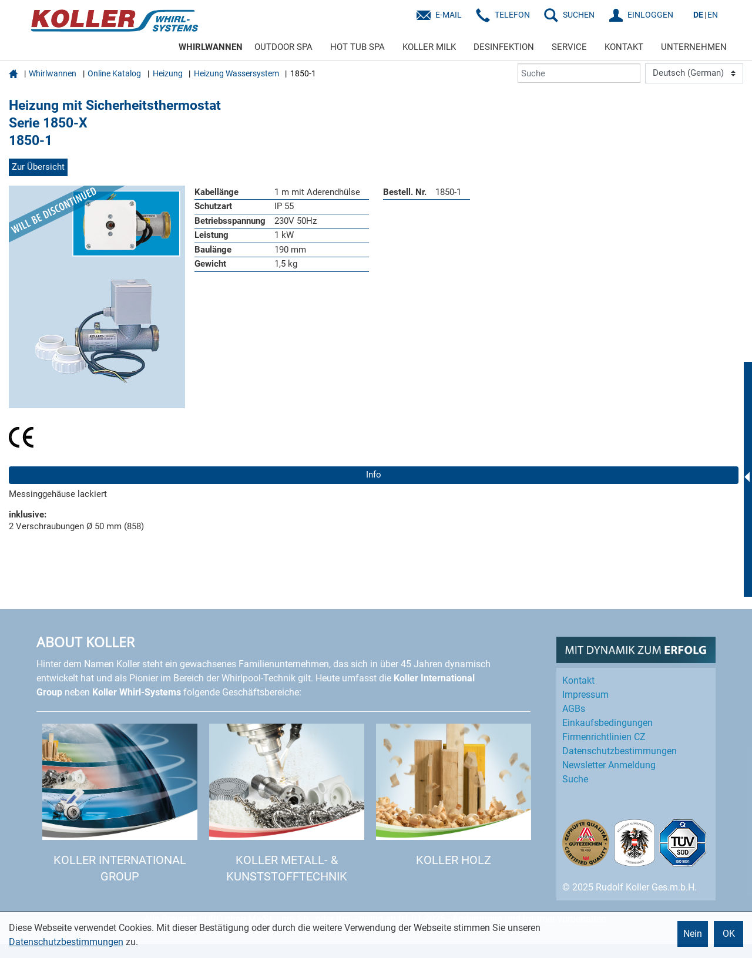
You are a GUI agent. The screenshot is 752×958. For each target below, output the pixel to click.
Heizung (168, 73)
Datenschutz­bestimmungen (619, 751)
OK (729, 933)
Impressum (585, 694)
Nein (692, 933)
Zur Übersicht (38, 167)
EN (712, 14)
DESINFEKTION (504, 47)
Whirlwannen (52, 73)
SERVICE (569, 47)
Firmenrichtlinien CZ (604, 736)
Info (373, 474)
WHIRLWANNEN (211, 47)
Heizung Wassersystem (236, 73)
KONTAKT (624, 47)
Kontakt (578, 680)
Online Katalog (114, 73)
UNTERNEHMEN (694, 47)
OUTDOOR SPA (283, 47)
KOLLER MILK (429, 47)
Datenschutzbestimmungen (66, 941)
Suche (575, 779)
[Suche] (579, 73)
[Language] (694, 73)
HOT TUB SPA (357, 47)
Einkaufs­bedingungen (607, 722)
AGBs (573, 708)
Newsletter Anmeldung (609, 765)
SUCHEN (579, 14)
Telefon (512, 14)
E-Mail (448, 14)
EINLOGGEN (650, 14)
